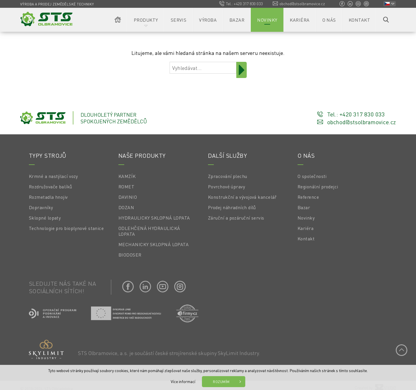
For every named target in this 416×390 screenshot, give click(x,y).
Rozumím (221, 381)
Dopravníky (41, 207)
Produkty (146, 20)
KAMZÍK (127, 176)
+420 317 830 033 (248, 3)
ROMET (126, 187)
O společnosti (312, 176)
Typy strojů (47, 155)
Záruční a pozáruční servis (236, 218)
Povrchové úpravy (226, 187)
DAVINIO (127, 197)
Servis (179, 20)
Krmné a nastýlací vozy (53, 176)
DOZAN (126, 207)
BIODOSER (130, 255)
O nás (329, 20)
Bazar (236, 20)
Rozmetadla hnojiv (48, 197)
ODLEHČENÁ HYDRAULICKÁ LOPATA (149, 231)
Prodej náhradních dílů (232, 207)
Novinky (267, 20)
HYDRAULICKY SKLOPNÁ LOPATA (154, 218)
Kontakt (359, 20)
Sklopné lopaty (45, 218)
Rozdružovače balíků (50, 187)
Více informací (183, 381)
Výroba (208, 20)
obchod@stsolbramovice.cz (302, 3)
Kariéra (299, 20)
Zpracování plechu (227, 176)
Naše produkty (142, 155)
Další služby (227, 155)
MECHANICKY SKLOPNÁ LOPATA (153, 244)
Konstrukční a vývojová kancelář (242, 197)
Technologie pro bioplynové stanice (66, 228)
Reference (308, 197)
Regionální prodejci (318, 187)
